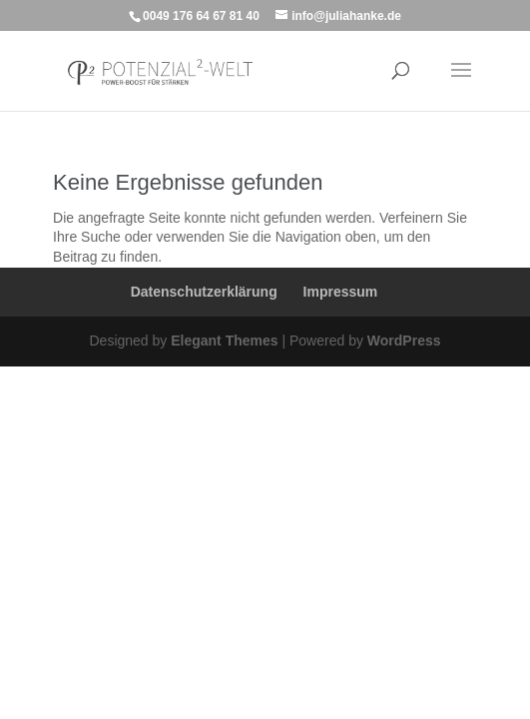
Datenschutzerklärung (204, 292)
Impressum (340, 292)
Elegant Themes (224, 341)
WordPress (404, 341)
